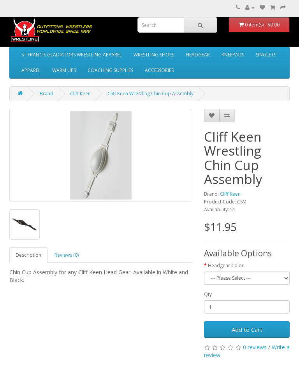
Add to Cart (247, 329)
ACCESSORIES (159, 70)
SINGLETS (266, 54)
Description (28, 255)
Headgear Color (226, 265)
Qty (208, 294)
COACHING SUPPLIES (110, 70)
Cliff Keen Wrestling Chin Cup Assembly (150, 93)
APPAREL (30, 70)
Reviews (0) (67, 255)
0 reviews (255, 347)
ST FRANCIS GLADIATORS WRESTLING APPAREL (71, 54)
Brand (46, 93)
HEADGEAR (198, 54)
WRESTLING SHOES (154, 54)
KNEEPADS (233, 54)
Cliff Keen (80, 93)
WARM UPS (64, 70)
